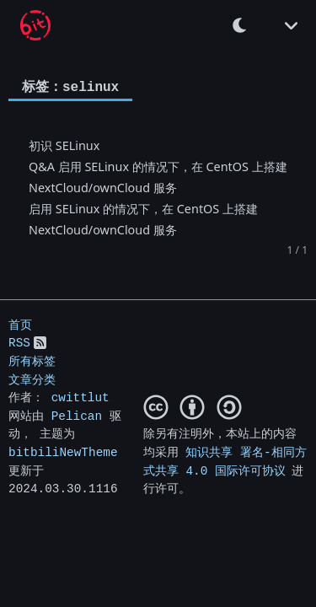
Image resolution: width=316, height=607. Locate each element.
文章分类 (32, 379)
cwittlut (80, 397)
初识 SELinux (64, 145)
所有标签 (32, 361)
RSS (19, 343)
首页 (20, 325)
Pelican (76, 416)
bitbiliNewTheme (63, 452)
